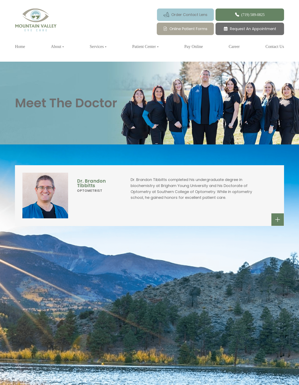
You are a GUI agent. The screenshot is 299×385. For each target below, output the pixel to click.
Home (20, 46)
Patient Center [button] (145, 46)
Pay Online (193, 46)
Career (234, 46)
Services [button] (98, 46)
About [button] (57, 46)
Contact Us (275, 46)
